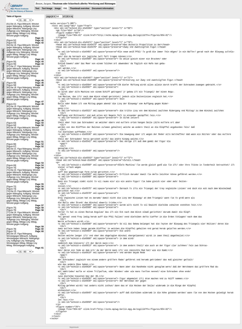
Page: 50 (39, 123)
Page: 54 (39, 165)
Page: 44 (39, 61)
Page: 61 (39, 248)
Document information (102, 8)
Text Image (47, 8)
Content (3, 66)
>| (72, 16)
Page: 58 (39, 208)
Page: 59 (39, 226)
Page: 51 (39, 142)
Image (58, 8)
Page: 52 (39, 144)
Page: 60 (39, 229)
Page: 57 (39, 205)
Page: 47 (39, 102)
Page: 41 (39, 38)
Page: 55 (39, 184)
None (3, 100)
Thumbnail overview (79, 8)
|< (52, 16)
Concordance (3, 88)
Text (37, 8)
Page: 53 (39, 163)
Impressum (74, 327)
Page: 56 (39, 186)
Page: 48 (39, 104)
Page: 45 (39, 80)
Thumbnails (3, 54)
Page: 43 (39, 59)
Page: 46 (39, 83)
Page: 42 (39, 40)
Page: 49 (39, 120)
